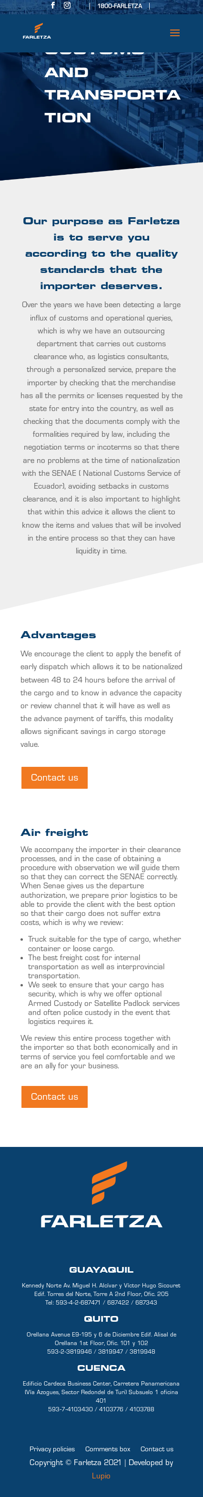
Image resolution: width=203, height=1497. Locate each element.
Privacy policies (52, 1449)
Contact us (54, 777)
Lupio (101, 1476)
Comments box (107, 1449)
